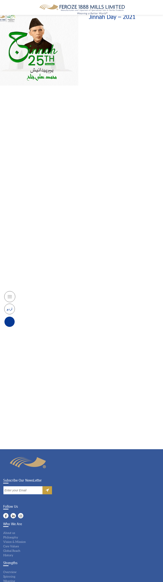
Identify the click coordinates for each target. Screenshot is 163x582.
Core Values (11, 546)
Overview (10, 572)
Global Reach (11, 550)
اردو (10, 304)
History (8, 555)
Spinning (9, 576)
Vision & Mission (14, 541)
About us (9, 533)
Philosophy (10, 537)
